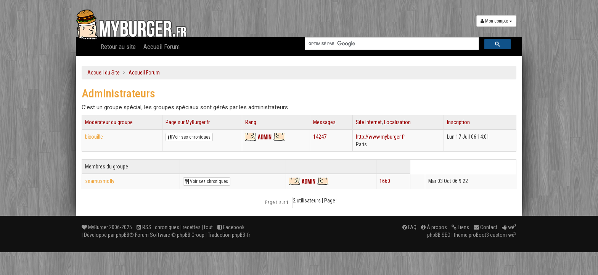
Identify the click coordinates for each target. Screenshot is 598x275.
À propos (434, 227)
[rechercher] (391, 43)
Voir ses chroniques (189, 137)
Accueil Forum (161, 46)
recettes (192, 227)
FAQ (409, 227)
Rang (250, 122)
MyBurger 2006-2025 (107, 227)
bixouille (94, 137)
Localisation (397, 122)
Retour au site (118, 46)
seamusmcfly (99, 181)
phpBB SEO (438, 235)
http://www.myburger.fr (380, 137)
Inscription (458, 122)
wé (509, 227)
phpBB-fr (241, 235)
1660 (384, 181)
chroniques (167, 227)
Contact (485, 227)
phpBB (122, 235)
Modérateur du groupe (109, 122)
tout (208, 227)
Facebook (230, 227)
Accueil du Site (103, 73)
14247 (319, 137)
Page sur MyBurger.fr (188, 122)
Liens (460, 227)
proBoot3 (479, 235)
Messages (324, 122)
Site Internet (369, 122)
